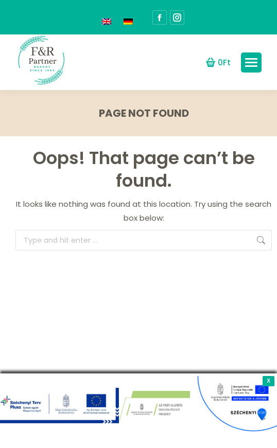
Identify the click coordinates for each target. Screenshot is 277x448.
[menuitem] (106, 17)
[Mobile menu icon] (251, 62)
